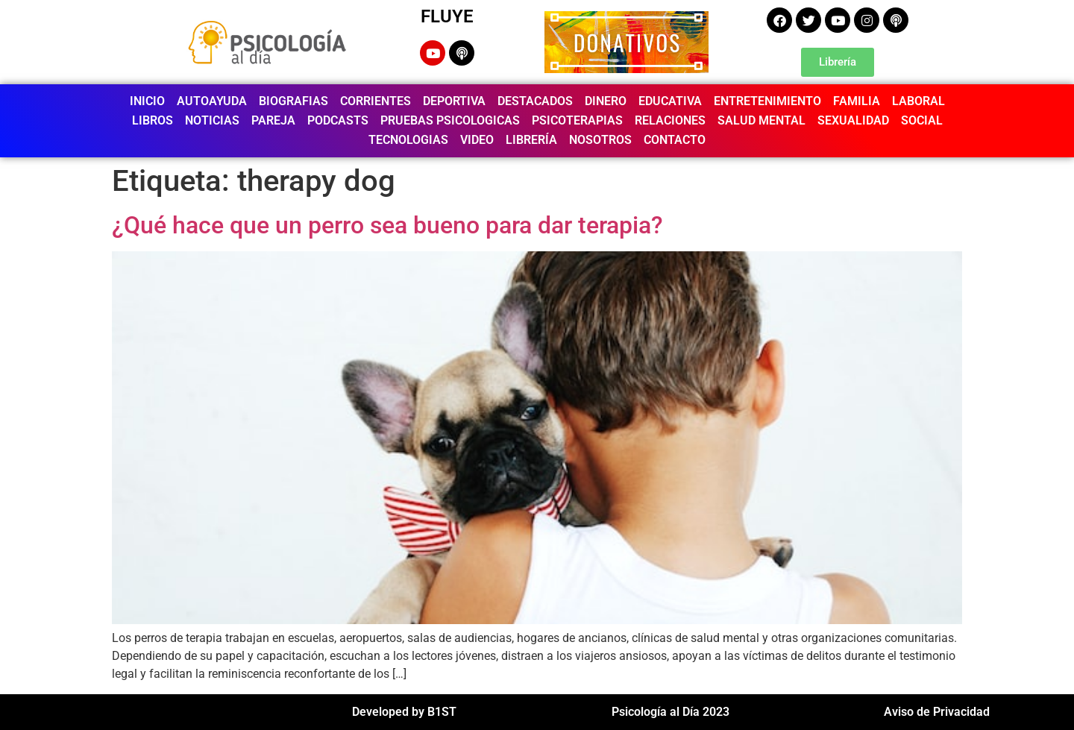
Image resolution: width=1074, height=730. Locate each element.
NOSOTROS (600, 140)
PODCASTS (337, 120)
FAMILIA (856, 101)
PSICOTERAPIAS (577, 120)
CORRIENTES (375, 101)
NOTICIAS (212, 120)
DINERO (605, 101)
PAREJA (273, 120)
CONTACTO (675, 140)
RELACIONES (670, 120)
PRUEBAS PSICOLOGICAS (450, 120)
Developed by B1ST (404, 712)
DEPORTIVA (454, 101)
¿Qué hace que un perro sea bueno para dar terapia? (387, 225)
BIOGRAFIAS (293, 101)
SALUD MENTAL (761, 120)
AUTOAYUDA (212, 101)
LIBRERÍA (531, 140)
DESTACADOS (535, 101)
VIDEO (477, 140)
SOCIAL (922, 120)
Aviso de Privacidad (937, 712)
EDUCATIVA (670, 101)
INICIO (147, 101)
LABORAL (918, 101)
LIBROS (152, 120)
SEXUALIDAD (853, 120)
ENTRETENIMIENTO (767, 101)
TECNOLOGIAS (408, 140)
